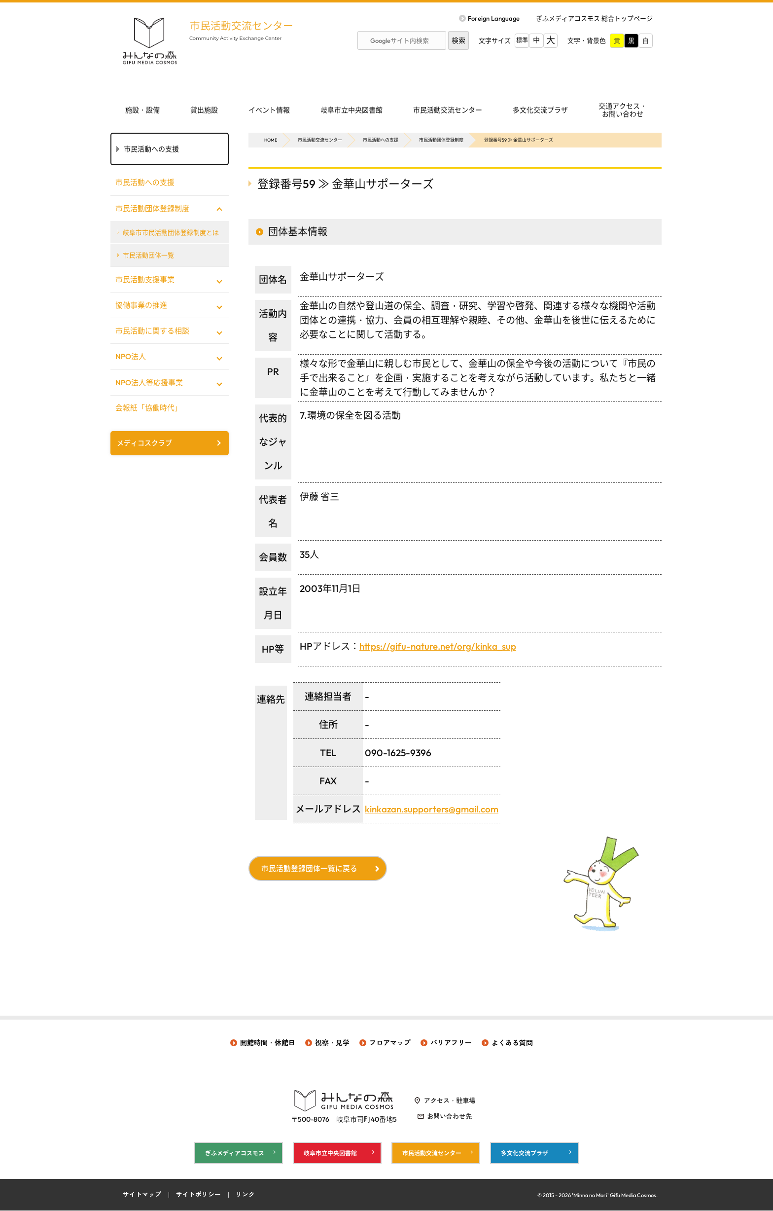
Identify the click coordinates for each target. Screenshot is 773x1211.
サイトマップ (142, 1195)
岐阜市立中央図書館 (351, 110)
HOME (270, 140)
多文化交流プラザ (540, 110)
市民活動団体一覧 (149, 255)
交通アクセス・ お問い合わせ (622, 110)
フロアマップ (390, 1042)
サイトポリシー (198, 1195)
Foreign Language (494, 18)
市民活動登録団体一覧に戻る (310, 869)
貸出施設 (204, 110)
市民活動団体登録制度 (441, 140)
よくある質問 (512, 1042)
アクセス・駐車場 (449, 1100)
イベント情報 (269, 110)
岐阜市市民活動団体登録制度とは (171, 232)
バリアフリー (451, 1042)
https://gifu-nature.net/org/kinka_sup (439, 646)
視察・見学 (332, 1042)
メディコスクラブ (144, 444)
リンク (245, 1195)
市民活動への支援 (380, 140)
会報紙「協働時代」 (148, 408)
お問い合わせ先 (449, 1116)
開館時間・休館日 (267, 1042)
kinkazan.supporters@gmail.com (433, 809)
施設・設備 (142, 110)
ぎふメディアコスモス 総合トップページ (594, 18)
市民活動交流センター (243, 26)
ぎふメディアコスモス (234, 1153)
